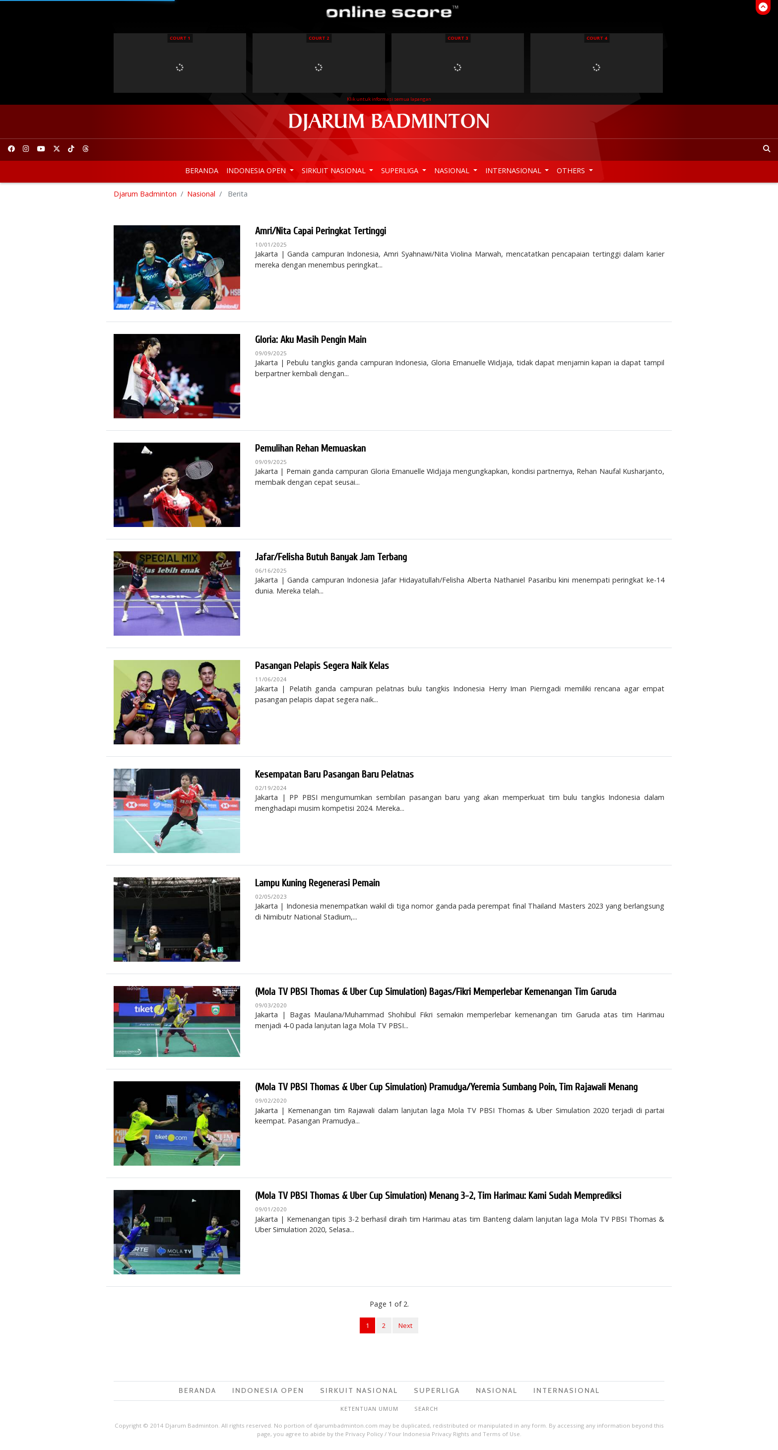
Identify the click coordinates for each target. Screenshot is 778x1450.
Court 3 (458, 38)
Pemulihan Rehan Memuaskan (310, 448)
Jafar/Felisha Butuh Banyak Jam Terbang (331, 557)
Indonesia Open (257, 170)
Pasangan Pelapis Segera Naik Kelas (322, 665)
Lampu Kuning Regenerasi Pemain (317, 883)
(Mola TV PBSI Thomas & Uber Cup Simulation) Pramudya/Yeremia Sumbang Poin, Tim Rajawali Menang (446, 1087)
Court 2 (319, 38)
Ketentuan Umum (369, 1408)
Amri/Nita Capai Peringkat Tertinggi (320, 231)
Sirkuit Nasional (335, 170)
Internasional (514, 170)
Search (426, 1408)
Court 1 (180, 38)
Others (572, 170)
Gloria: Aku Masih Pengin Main (310, 339)
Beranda (201, 170)
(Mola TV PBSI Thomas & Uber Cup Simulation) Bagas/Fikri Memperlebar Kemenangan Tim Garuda (435, 991)
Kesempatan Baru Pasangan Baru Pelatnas (334, 774)
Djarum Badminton (145, 193)
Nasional (452, 170)
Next (405, 1325)
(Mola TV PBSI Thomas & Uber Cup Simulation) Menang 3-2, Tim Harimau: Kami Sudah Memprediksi (438, 1195)
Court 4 (596, 38)
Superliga (400, 170)
